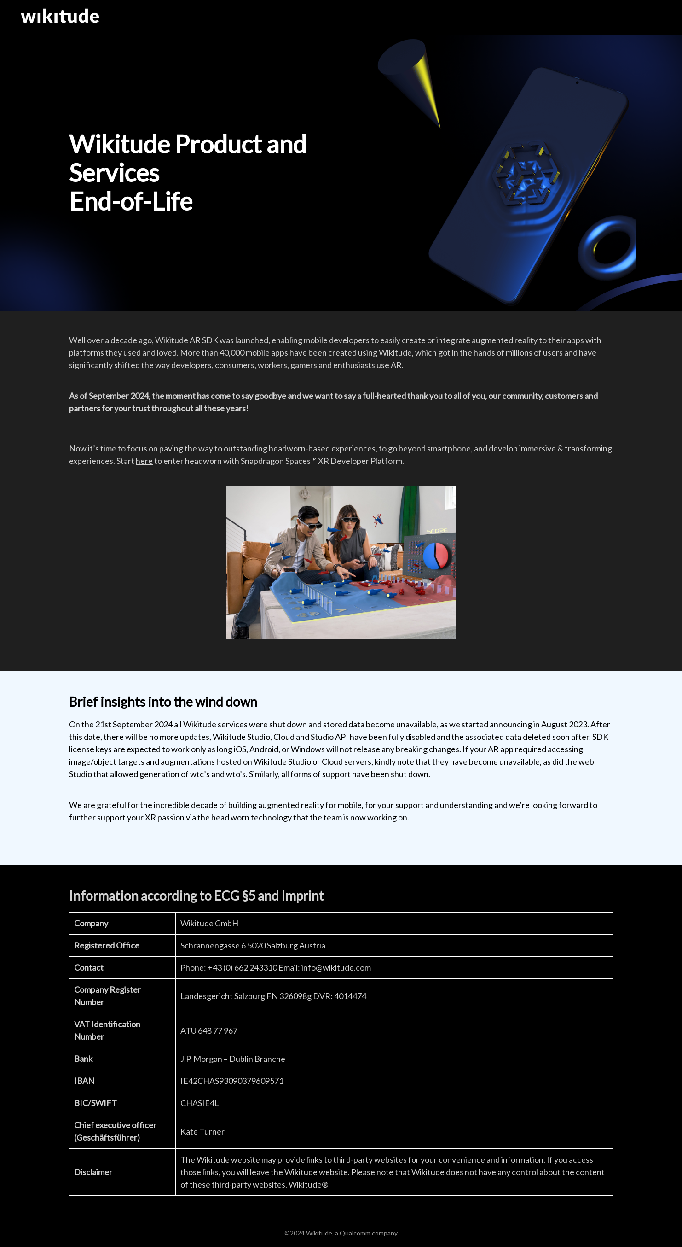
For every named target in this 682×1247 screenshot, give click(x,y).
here (144, 461)
